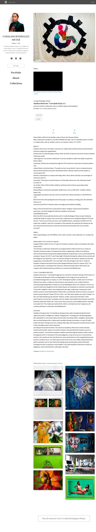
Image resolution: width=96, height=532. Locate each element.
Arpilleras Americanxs (47, 351)
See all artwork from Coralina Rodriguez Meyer (64, 518)
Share (38, 119)
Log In (93, 2)
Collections (16, 83)
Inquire (39, 115)
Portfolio (16, 72)
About (16, 77)
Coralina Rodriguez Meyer (53, 363)
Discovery (12, 2)
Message (16, 66)
